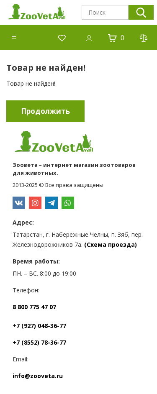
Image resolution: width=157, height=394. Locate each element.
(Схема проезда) (110, 244)
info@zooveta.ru (38, 376)
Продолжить (45, 111)
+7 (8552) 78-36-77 (39, 342)
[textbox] (105, 12)
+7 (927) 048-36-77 (39, 326)
